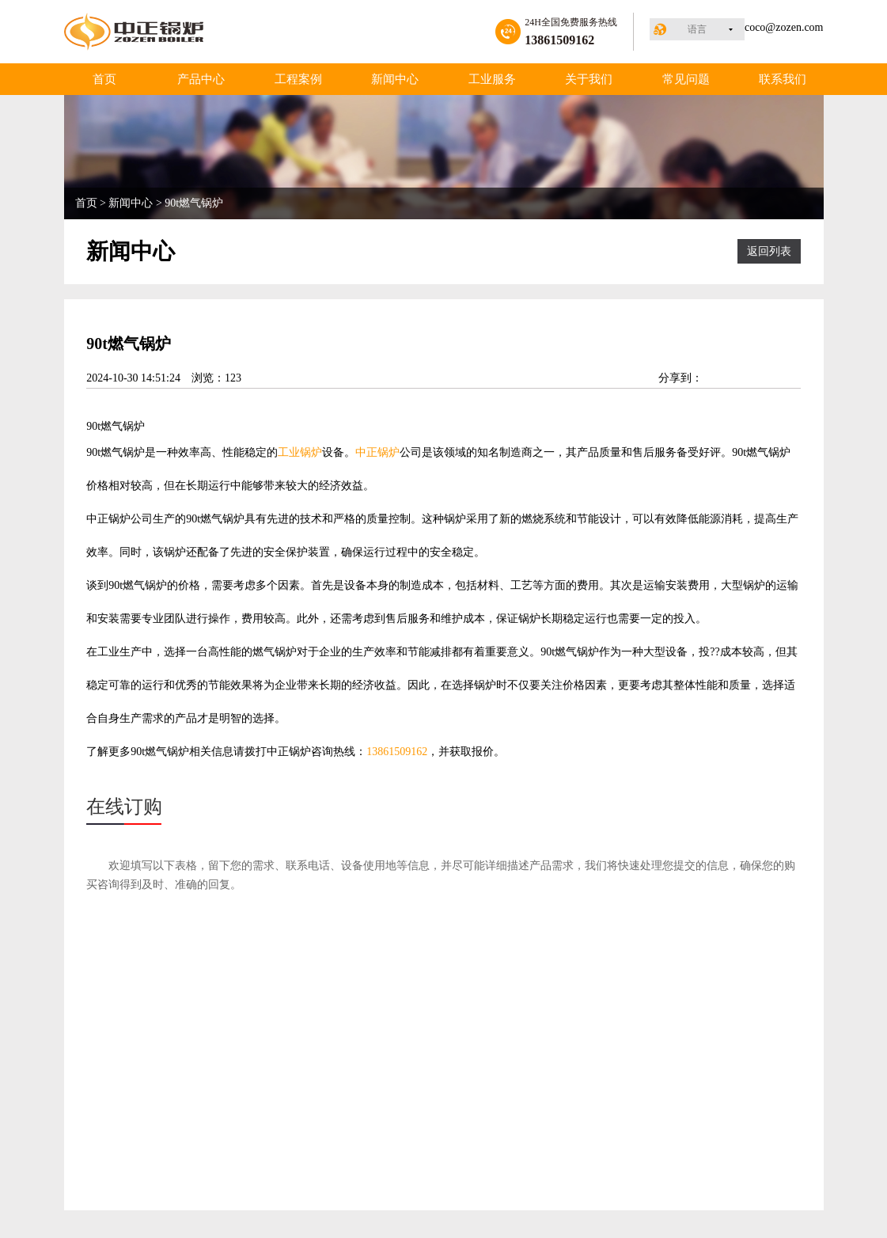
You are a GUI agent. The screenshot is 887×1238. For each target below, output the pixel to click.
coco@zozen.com (784, 27)
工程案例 (298, 79)
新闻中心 (395, 79)
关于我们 (588, 79)
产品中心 (201, 79)
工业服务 (492, 79)
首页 (104, 79)
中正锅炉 (377, 452)
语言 (697, 29)
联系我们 (782, 79)
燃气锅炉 (122, 426)
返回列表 (769, 251)
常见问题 (686, 79)
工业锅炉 (300, 452)
